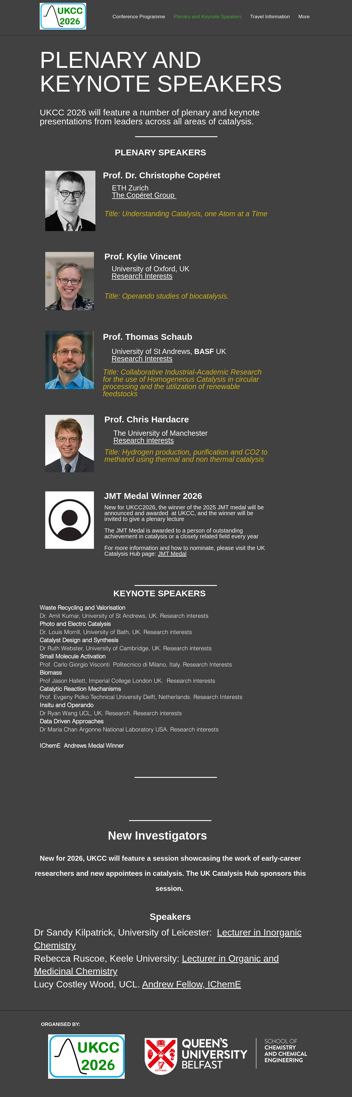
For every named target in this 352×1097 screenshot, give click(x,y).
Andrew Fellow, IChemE (191, 984)
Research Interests (142, 276)
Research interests (143, 440)
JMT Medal (172, 554)
